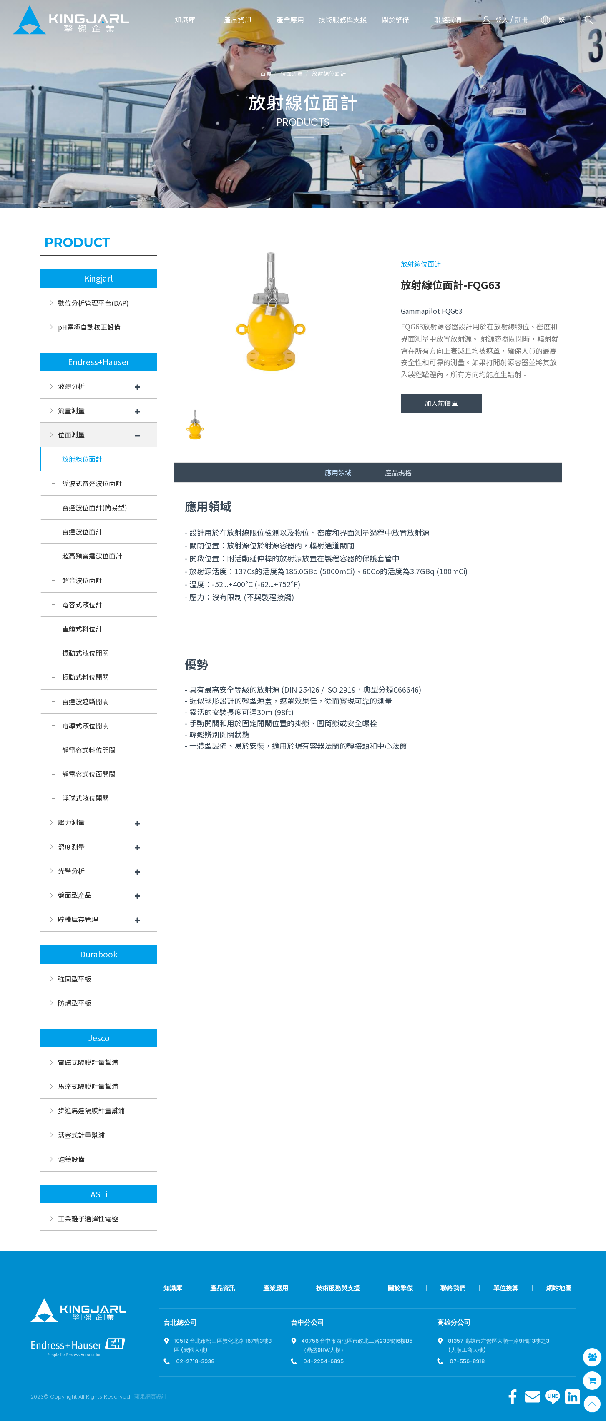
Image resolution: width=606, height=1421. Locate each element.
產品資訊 (222, 1288)
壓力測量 (71, 822)
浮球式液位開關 (85, 798)
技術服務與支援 (338, 1288)
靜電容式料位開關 (89, 750)
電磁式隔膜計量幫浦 (88, 1062)
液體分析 (71, 386)
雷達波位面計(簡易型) (94, 507)
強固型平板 (74, 979)
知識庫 (172, 1288)
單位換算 (505, 1288)
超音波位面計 (82, 580)
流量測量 (71, 410)
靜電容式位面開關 (89, 774)
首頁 (266, 74)
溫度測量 (71, 847)
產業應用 (275, 1288)
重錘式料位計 (82, 628)
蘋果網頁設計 (150, 1397)
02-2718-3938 (195, 1361)
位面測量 (292, 74)
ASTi (99, 1194)
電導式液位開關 (85, 725)
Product (77, 242)
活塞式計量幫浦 (81, 1135)
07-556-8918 (467, 1361)
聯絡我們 (452, 1288)
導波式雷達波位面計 (92, 483)
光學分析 (71, 871)
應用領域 (338, 472)
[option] (271, 316)
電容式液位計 (82, 604)
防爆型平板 (74, 1003)
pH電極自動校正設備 (89, 327)
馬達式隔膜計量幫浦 (88, 1086)
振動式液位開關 (85, 653)
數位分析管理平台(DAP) (93, 303)
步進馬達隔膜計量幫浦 (91, 1110)
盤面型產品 (74, 895)
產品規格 (398, 472)
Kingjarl (98, 278)
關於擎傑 (400, 1288)
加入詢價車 (441, 403)
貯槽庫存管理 (78, 919)
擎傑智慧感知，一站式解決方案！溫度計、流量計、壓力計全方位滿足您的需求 (71, 19)
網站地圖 (558, 1288)
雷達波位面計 (82, 531)
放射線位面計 (329, 74)
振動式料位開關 (85, 677)
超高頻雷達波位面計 (92, 556)
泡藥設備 (71, 1159)
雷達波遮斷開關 (85, 701)
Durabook (99, 954)
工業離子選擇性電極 (88, 1218)
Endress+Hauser (99, 362)
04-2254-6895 (323, 1361)
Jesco (99, 1038)
